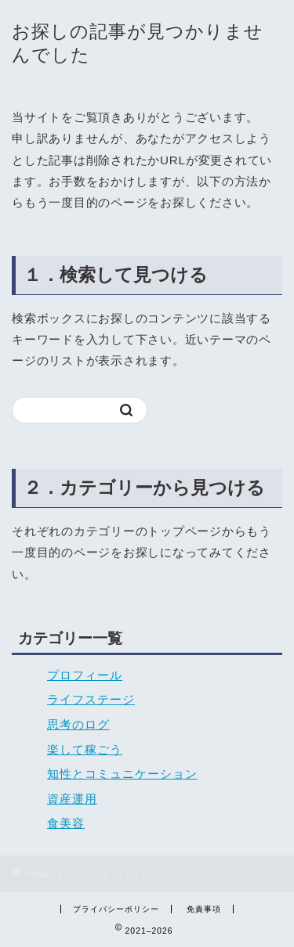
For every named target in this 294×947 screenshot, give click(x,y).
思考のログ (78, 724)
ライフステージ (91, 699)
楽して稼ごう (84, 749)
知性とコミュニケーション (122, 773)
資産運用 (72, 798)
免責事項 (204, 909)
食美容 (66, 823)
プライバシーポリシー (116, 909)
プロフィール (84, 675)
